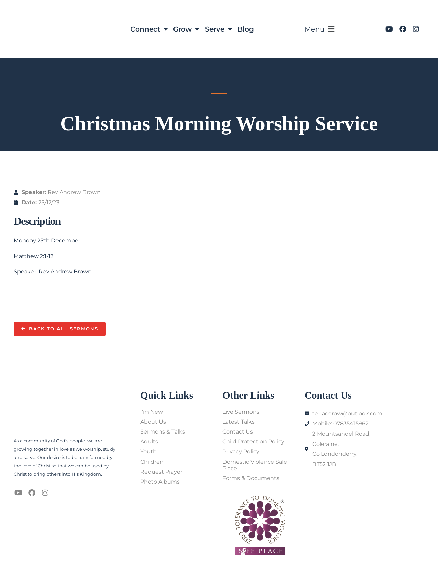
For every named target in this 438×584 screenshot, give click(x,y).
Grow (186, 29)
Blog (246, 29)
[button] (322, 29)
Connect (149, 29)
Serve (218, 29)
